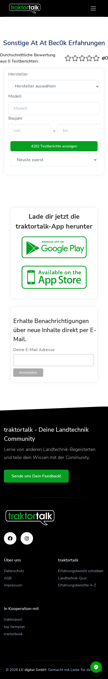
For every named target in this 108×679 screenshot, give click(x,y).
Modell (15, 96)
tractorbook (13, 634)
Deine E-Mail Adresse (34, 350)
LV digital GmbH (32, 669)
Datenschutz (14, 570)
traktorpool (13, 619)
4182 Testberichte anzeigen (54, 146)
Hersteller (18, 74)
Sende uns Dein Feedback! (36, 476)
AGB (7, 578)
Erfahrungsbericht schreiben (80, 570)
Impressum (13, 585)
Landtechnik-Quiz (72, 578)
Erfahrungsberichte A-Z (77, 585)
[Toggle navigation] (93, 8)
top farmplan (14, 626)
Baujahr (15, 118)
